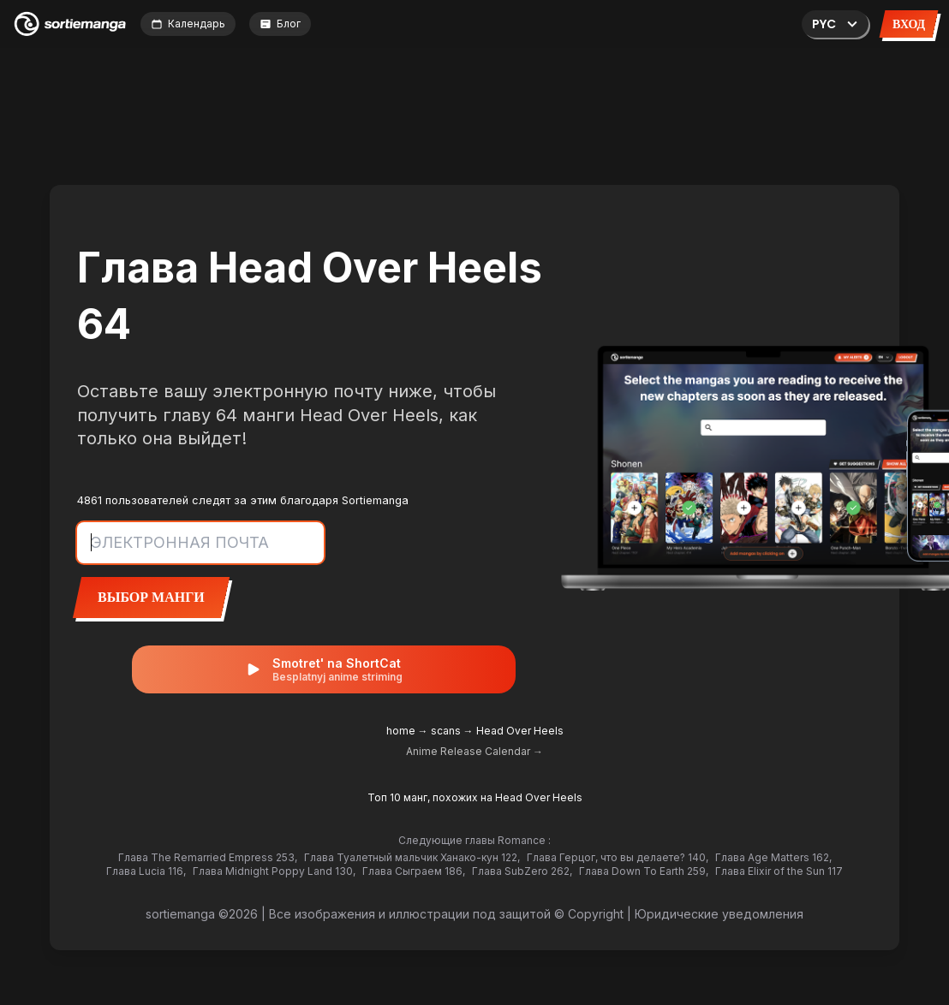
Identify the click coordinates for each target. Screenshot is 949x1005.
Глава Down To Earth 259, (643, 871)
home (400, 730)
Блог (280, 23)
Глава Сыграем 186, (413, 871)
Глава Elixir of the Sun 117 (779, 871)
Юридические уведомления (719, 914)
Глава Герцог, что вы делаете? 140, (617, 857)
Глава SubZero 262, (522, 871)
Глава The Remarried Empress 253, (207, 857)
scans (446, 730)
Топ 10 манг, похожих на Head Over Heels (474, 797)
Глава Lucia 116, (146, 871)
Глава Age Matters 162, (773, 857)
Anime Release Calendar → (474, 751)
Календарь (188, 23)
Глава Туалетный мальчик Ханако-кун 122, (412, 857)
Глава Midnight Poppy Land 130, (274, 871)
